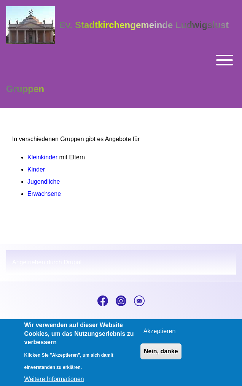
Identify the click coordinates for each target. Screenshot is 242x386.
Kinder (36, 169)
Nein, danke (161, 355)
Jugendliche (43, 181)
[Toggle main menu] (121, 60)
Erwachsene (44, 194)
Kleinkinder (42, 157)
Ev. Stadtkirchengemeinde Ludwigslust (144, 25)
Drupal (72, 262)
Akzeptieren (159, 335)
